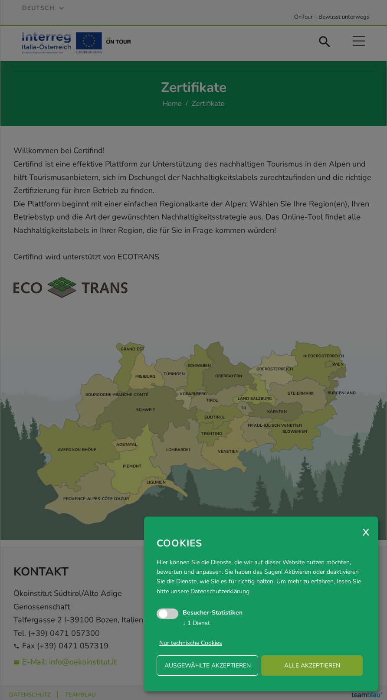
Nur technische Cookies (190, 643)
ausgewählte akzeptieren (207, 665)
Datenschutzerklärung (219, 591)
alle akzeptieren (312, 665)
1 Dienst (196, 623)
